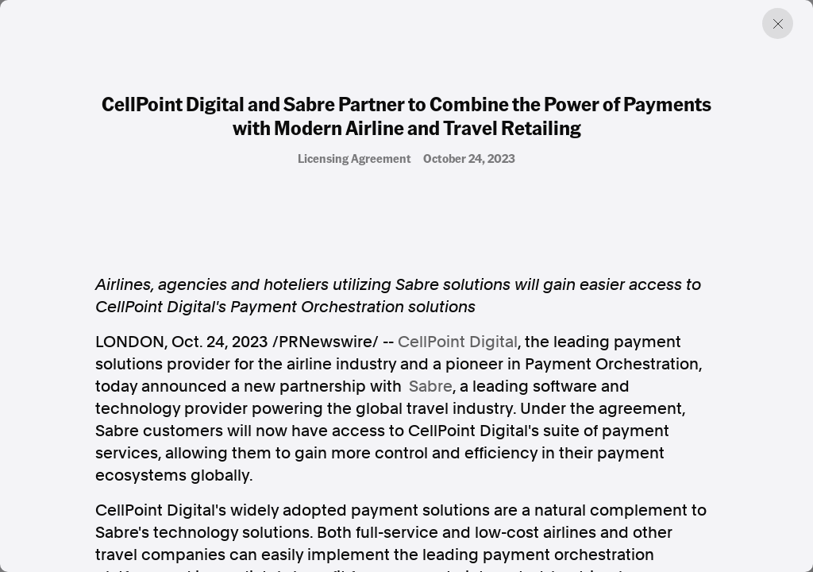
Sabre (431, 386)
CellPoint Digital (458, 341)
